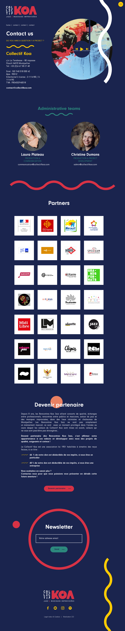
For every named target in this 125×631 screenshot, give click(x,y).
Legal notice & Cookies (52, 617)
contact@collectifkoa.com (18, 88)
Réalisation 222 (68, 617)
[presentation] (118, 141)
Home (8, 25)
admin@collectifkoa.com (85, 165)
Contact (15, 25)
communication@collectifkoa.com (33, 165)
